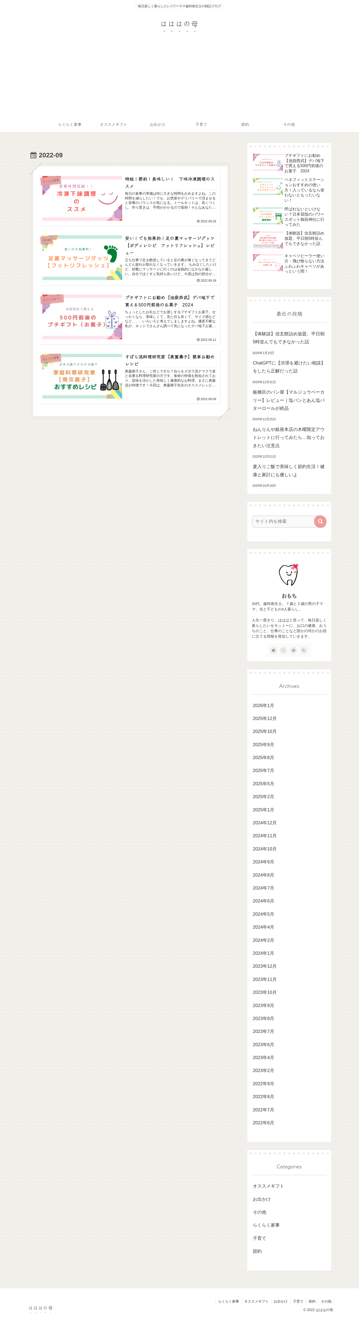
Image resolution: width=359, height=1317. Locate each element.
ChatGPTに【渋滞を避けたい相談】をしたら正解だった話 (289, 366)
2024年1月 (263, 953)
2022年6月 (263, 1122)
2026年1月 (263, 705)
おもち (289, 596)
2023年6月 (263, 1044)
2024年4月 (263, 927)
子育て (259, 1238)
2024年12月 (265, 822)
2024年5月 (263, 914)
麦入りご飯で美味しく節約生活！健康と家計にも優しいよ (289, 470)
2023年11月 (265, 979)
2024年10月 (265, 848)
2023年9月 (263, 1005)
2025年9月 (263, 744)
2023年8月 (263, 1018)
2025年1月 (263, 809)
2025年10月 (265, 731)
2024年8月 (263, 875)
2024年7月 (263, 888)
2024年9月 (263, 861)
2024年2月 (263, 940)
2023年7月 (263, 1031)
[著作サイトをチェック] (273, 650)
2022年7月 (263, 1109)
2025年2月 (263, 796)
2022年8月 (263, 1096)
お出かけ (262, 1199)
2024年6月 (263, 900)
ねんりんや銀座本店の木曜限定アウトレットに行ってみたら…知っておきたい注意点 (289, 437)
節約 (257, 1251)
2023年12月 (265, 966)
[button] (320, 521)
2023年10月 (265, 992)
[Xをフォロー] (283, 650)
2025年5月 (263, 783)
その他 (259, 1212)
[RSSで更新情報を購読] (304, 650)
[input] (286, 521)
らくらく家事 (266, 1225)
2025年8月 (263, 757)
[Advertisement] (179, 80)
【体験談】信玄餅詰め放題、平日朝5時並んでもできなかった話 (289, 337)
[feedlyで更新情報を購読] (293, 650)
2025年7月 (263, 770)
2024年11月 (265, 835)
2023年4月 (263, 1057)
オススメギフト (268, 1186)
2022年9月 (263, 1083)
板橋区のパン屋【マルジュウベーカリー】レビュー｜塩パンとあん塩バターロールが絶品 (289, 400)
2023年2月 (263, 1070)
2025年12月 (265, 718)
